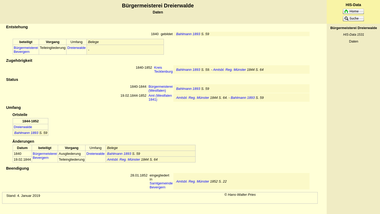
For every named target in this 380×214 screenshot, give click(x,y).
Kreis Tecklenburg (163, 69)
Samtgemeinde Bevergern (161, 185)
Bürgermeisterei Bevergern (26, 50)
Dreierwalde (76, 48)
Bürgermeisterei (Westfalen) (161, 88)
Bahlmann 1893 (188, 34)
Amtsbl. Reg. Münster (229, 70)
